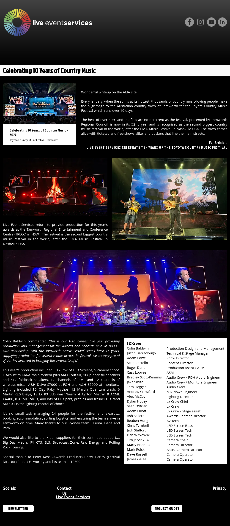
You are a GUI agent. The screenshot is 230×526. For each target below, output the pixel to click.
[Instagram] (200, 22)
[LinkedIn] (222, 22)
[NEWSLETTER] (18, 508)
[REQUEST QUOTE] (166, 508)
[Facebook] (189, 22)
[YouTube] (211, 22)
